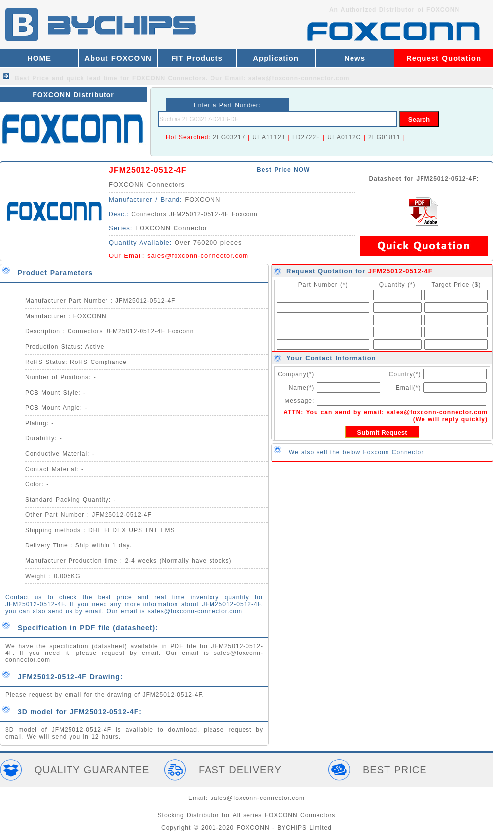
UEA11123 (268, 137)
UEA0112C (344, 137)
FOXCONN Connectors (147, 184)
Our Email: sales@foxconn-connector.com (280, 78)
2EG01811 (384, 137)
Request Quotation (443, 58)
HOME (39, 58)
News (354, 58)
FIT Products (197, 58)
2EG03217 (229, 137)
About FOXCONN (117, 58)
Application (276, 58)
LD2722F (306, 137)
